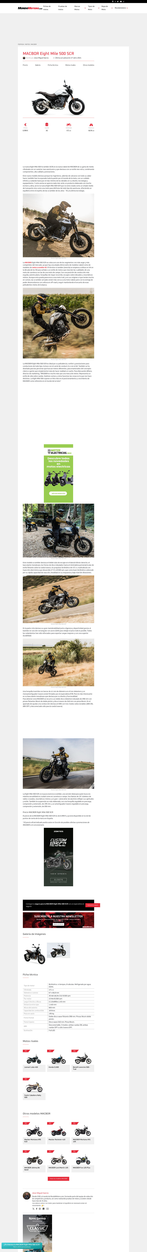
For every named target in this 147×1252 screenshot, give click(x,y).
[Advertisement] (73, 28)
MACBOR (34, 44)
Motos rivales (70, 65)
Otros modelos (88, 65)
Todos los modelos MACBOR (58, 1180)
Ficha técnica (53, 65)
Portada (21, 44)
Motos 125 (58, 1234)
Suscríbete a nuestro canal (111, 185)
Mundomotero (120, 8)
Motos (27, 44)
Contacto (21, 1231)
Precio (25, 65)
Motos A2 (58, 1240)
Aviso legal (109, 1249)
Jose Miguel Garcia (42, 1195)
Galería (37, 65)
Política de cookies (122, 1249)
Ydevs (50, 1249)
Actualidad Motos (60, 1231)
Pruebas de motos (62, 8)
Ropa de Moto (105, 8)
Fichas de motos (47, 8)
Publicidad (21, 1237)
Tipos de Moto (91, 8)
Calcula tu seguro (80, 905)
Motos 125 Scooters (61, 1237)
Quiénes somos (22, 1234)
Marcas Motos (77, 8)
